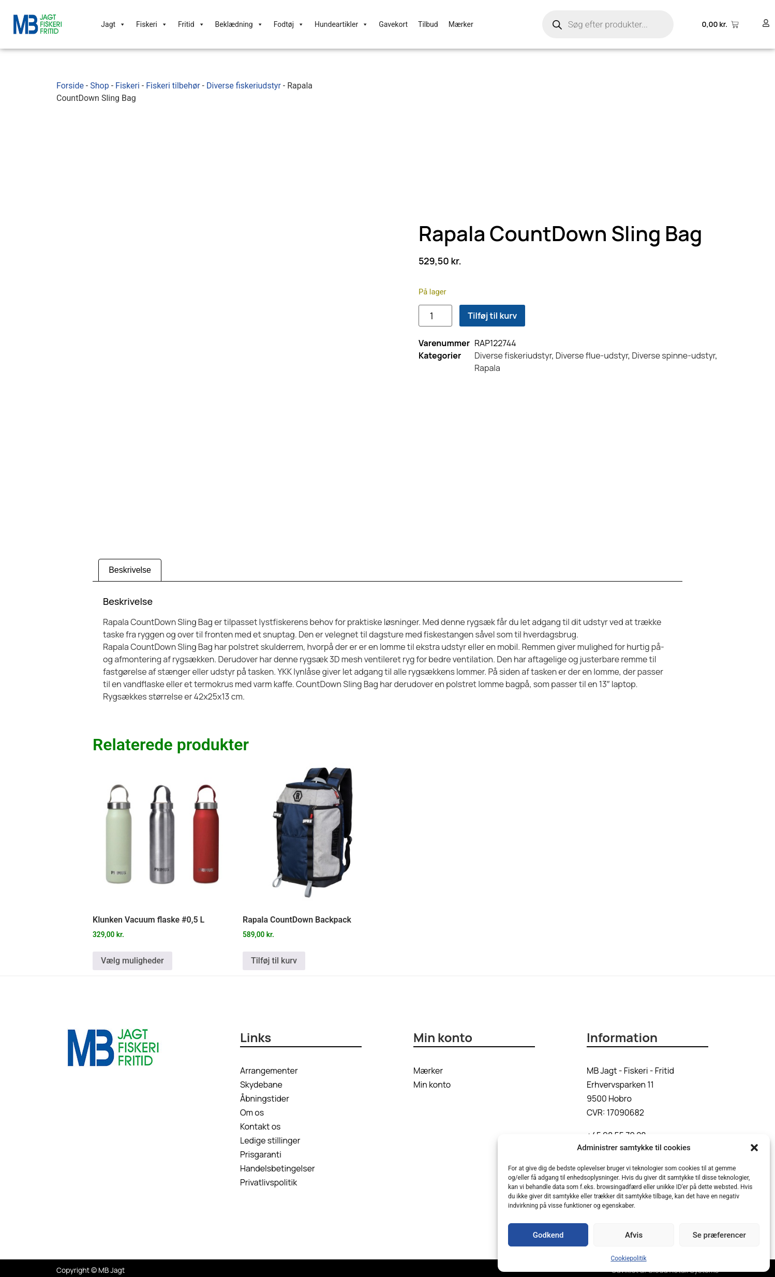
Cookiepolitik (628, 1258)
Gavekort (393, 24)
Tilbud (428, 24)
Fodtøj (289, 24)
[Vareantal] (435, 314)
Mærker (461, 24)
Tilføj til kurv (492, 314)
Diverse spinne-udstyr (673, 354)
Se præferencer (719, 1235)
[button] (754, 1147)
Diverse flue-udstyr (592, 354)
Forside (70, 86)
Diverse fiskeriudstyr (243, 86)
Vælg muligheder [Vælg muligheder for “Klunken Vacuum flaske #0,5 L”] (132, 957)
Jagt (113, 24)
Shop (99, 86)
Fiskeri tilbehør (173, 86)
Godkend (548, 1235)
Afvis (634, 1235)
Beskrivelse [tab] (130, 566)
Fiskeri (152, 24)
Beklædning (239, 24)
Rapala (487, 366)
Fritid (191, 24)
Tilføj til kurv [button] (274, 957)
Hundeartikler (341, 24)
